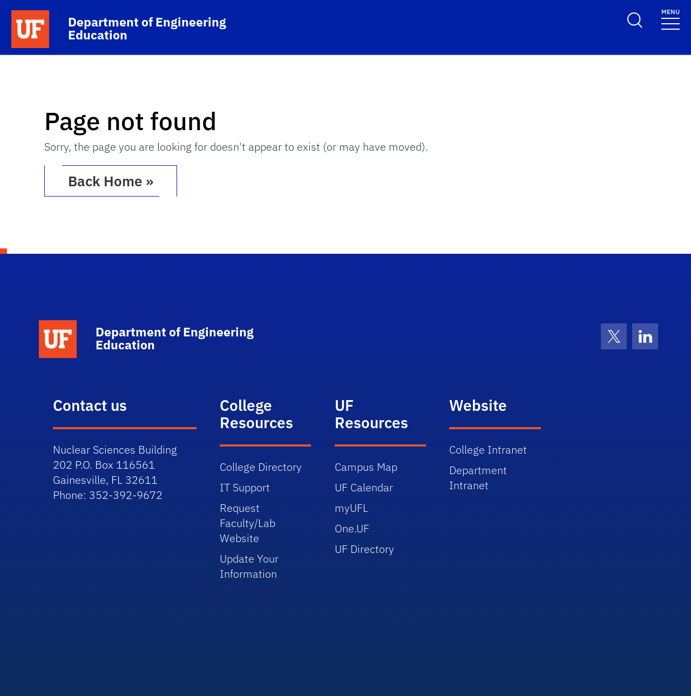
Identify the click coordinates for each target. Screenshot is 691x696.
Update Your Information (249, 566)
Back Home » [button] (110, 181)
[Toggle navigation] (670, 18)
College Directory (261, 467)
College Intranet (488, 449)
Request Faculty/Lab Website (247, 523)
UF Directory (364, 549)
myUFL (351, 508)
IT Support (245, 487)
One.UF (352, 528)
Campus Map (366, 467)
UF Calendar (364, 487)
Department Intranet (478, 477)
